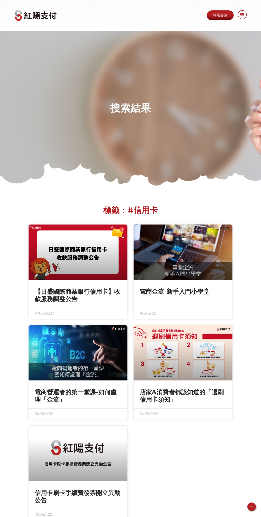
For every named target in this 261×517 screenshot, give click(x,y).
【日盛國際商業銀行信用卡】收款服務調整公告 (77, 295)
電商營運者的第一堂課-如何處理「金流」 (76, 395)
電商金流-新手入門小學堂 (174, 291)
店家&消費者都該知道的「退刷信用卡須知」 (182, 395)
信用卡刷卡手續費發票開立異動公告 (77, 496)
